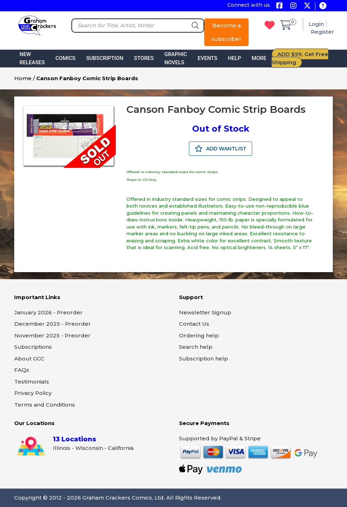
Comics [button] (65, 58)
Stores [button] (143, 58)
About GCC (29, 358)
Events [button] (207, 58)
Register (322, 31)
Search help (195, 346)
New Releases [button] (32, 58)
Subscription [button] (104, 58)
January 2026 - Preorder (48, 312)
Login (316, 24)
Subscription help (203, 358)
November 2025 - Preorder (52, 335)
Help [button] (234, 58)
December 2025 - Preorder (52, 323)
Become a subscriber (226, 32)
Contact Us (194, 323)
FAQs (21, 370)
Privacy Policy (32, 393)
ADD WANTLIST (220, 148)
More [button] (259, 58)
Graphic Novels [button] (175, 58)
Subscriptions (33, 346)
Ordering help (199, 335)
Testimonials (31, 381)
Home (23, 78)
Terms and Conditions (44, 404)
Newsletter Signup (205, 312)
